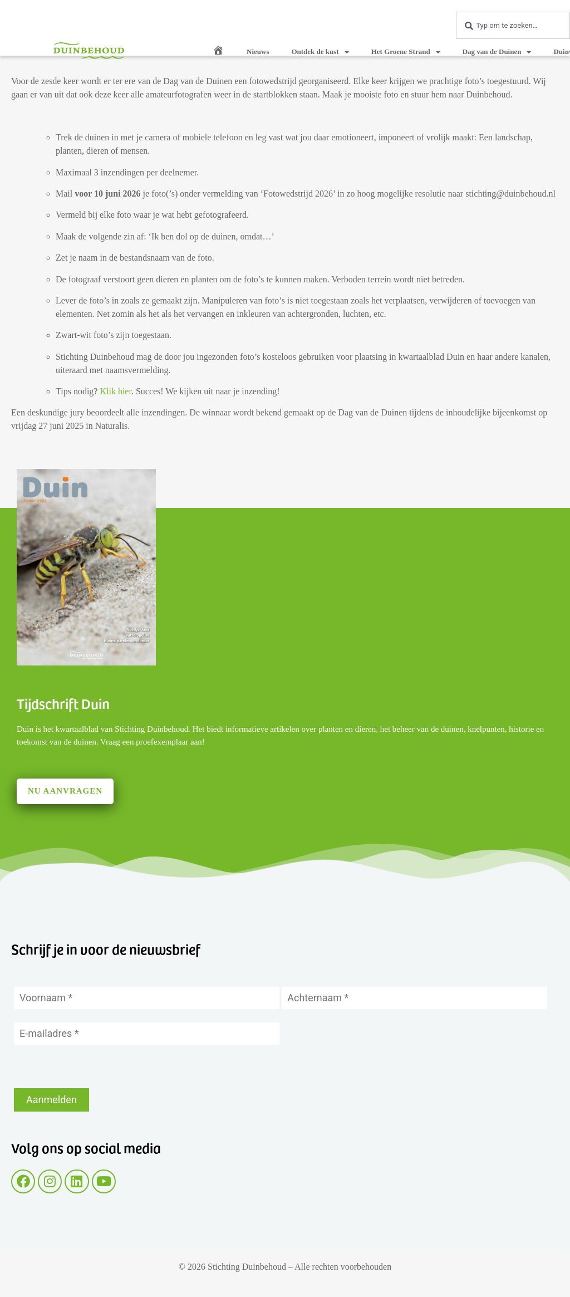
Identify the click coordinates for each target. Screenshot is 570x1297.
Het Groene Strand (405, 52)
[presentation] (98, 1066)
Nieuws (258, 51)
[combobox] (513, 25)
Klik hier (115, 391)
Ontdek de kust (319, 52)
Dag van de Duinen (497, 52)
